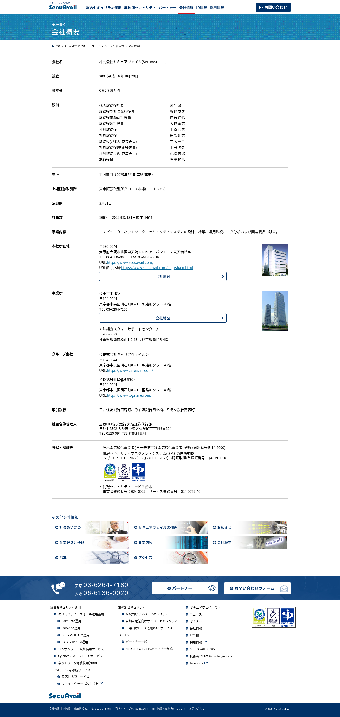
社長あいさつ (70, 527)
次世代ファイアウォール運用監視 (81, 614)
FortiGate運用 (71, 620)
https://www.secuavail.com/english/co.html (157, 267)
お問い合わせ (275, 7)
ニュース (196, 614)
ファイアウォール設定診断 (80, 683)
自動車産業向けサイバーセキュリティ (152, 620)
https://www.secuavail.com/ (130, 262)
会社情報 (186, 7)
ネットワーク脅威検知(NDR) (77, 663)
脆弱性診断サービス (75, 676)
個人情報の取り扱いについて (169, 709)
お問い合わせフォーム (254, 588)
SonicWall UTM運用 (75, 635)
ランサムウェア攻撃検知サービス (81, 649)
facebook (196, 663)
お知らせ (224, 527)
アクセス (145, 557)
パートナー (182, 588)
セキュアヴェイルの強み (157, 527)
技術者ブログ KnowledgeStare (211, 656)
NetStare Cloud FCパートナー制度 (149, 648)
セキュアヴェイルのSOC (207, 607)
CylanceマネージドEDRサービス (80, 655)
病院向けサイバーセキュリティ (147, 614)
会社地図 (163, 276)
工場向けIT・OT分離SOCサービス (149, 628)
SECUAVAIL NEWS (202, 649)
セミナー (196, 621)
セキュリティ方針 (101, 709)
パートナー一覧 (136, 641)
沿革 (63, 557)
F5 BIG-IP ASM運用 (75, 642)
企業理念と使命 (72, 542)
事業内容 (145, 542)
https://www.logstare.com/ (129, 395)
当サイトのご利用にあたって (132, 709)
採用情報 (217, 7)
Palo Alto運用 (71, 628)
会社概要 (224, 542)
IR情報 (201, 7)
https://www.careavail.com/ (130, 370)
